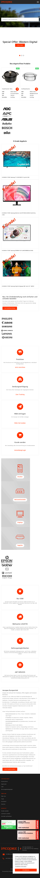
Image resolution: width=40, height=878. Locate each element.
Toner (22, 714)
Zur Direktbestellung (9, 308)
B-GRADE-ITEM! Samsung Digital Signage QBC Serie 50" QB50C (18, 286)
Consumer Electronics (13, 700)
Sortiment (18, 711)
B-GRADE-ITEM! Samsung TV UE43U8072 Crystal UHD (15, 177)
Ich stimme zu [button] (26, 870)
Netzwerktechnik (20, 499)
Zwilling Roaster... (25, 89)
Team (2, 799)
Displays (20, 522)
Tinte (19, 714)
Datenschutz (4, 781)
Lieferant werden (5, 813)
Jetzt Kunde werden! (9, 769)
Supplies (20, 545)
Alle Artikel (20, 45)
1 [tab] (19, 55)
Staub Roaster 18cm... (7, 89)
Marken (10, 707)
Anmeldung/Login (20, 450)
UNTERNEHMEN (5, 778)
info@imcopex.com (10, 854)
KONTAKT (3, 808)
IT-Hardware (18, 693)
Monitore (16, 717)
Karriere (3, 804)
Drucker (20, 477)
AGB (2, 786)
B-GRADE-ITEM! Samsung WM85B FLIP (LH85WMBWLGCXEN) (17, 250)
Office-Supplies (31, 698)
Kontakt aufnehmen (6, 816)
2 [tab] (21, 55)
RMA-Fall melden (20, 423)
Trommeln (27, 714)
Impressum (3, 784)
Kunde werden (5, 811)
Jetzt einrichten (20, 367)
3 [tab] (23, 55)
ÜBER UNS (3, 793)
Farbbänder (33, 714)
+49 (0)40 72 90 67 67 (10, 858)
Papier (9, 715)
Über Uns (3, 796)
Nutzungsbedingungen (7, 789)
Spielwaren (24, 700)
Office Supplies (25, 693)
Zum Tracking (20, 394)
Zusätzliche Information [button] (20, 866)
